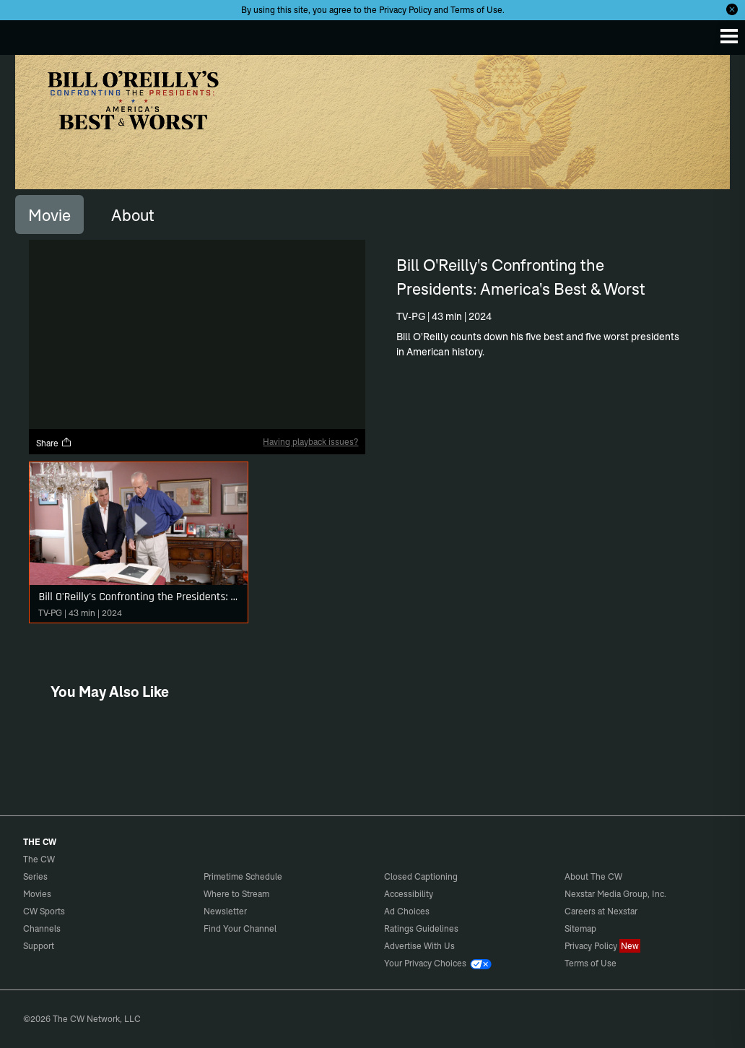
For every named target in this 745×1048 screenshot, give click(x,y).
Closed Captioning (421, 876)
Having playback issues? (310, 441)
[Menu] (729, 36)
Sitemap (580, 928)
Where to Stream (236, 893)
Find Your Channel (240, 928)
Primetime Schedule (243, 876)
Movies (37, 893)
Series (35, 876)
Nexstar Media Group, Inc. (615, 893)
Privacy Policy (405, 9)
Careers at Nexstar (601, 911)
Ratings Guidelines (421, 928)
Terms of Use (476, 9)
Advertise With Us (419, 945)
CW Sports (44, 911)
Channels (42, 928)
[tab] (49, 214)
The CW (25, 33)
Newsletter (225, 911)
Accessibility (408, 893)
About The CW (593, 876)
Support (38, 945)
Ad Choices (407, 911)
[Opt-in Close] (732, 9)
